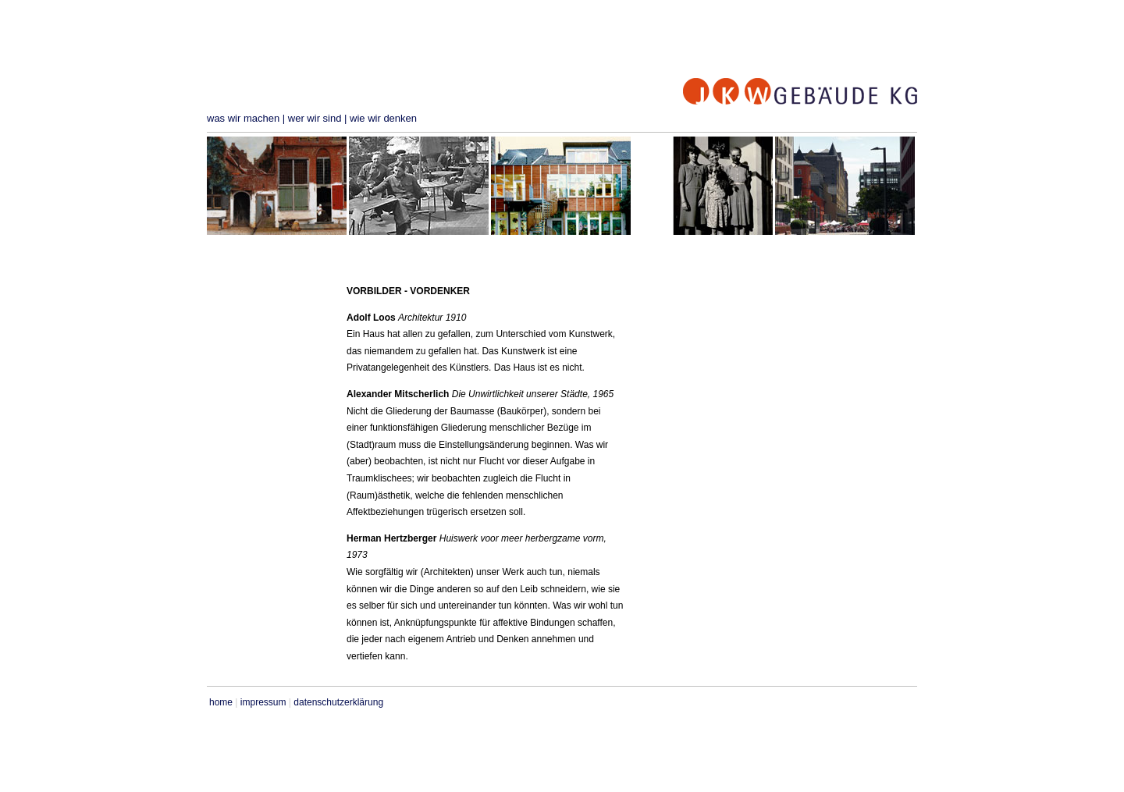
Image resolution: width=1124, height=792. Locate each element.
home (221, 702)
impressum (263, 702)
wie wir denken (383, 118)
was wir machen (243, 118)
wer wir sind (315, 118)
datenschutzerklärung (338, 702)
